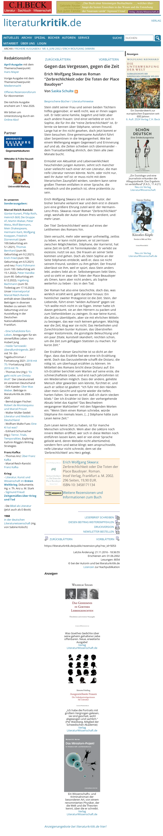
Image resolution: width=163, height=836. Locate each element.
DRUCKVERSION (107, 527)
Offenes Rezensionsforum (20, 92)
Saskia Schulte (62, 91)
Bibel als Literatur (20, 506)
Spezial (40, 38)
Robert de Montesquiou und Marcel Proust (19, 407)
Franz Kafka (11, 467)
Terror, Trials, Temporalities (15, 436)
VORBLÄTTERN (109, 59)
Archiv (26, 38)
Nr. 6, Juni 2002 (51, 48)
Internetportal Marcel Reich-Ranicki (16, 293)
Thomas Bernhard (15, 248)
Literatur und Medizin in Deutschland (19, 418)
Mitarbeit (10, 43)
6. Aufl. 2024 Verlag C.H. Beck (143, 119)
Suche (117, 38)
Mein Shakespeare (15, 228)
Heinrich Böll (12, 217)
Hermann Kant (13, 232)
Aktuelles (11, 38)
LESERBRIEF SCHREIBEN (102, 517)
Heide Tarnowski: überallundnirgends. (16, 347)
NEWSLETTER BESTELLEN (101, 531)
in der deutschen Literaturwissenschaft (17, 521)
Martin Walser (16, 221)
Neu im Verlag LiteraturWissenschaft (143, 188)
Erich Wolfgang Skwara (79, 48)
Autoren (69, 38)
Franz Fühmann (25, 265)
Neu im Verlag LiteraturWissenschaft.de (143, 254)
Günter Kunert (13, 213)
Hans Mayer (11, 72)
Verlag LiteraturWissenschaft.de (82, 646)
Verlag (156, 20)
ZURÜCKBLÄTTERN (57, 59)
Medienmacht (12, 85)
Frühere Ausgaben (27, 48)
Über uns (28, 43)
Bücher (54, 38)
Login (41, 43)
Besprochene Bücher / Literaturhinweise (68, 101)
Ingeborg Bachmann (16, 282)
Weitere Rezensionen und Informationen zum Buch (83, 494)
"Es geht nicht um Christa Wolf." (18, 375)
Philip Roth (29, 213)
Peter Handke (26, 273)
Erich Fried (10, 258)
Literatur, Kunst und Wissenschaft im (18, 480)
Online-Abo (11, 119)
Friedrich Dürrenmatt (15, 237)
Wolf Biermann (21, 224)
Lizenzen (88, 567)
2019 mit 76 (11, 368)
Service (83, 38)
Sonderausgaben (15, 203)
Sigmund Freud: (20, 495)
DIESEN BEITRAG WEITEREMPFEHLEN (94, 522)
